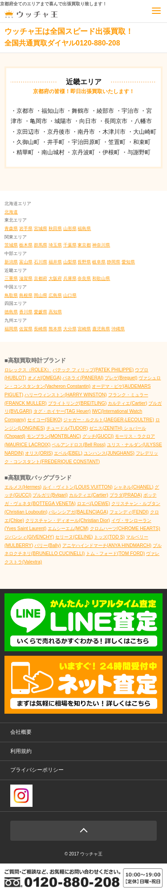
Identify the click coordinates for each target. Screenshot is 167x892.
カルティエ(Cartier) (127, 403)
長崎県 (40, 328)
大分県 (70, 328)
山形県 (70, 228)
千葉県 (70, 245)
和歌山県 (101, 278)
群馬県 (40, 245)
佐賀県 (26, 328)
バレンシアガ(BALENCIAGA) (78, 512)
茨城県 (11, 245)
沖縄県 (118, 328)
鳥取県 (11, 295)
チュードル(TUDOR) (67, 428)
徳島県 (11, 311)
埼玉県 (55, 245)
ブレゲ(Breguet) (121, 377)
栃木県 (26, 245)
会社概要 (21, 732)
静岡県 (113, 261)
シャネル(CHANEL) (133, 487)
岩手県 (26, 228)
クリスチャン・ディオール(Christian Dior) (67, 520)
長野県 (84, 261)
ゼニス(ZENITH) (106, 428)
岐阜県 (99, 261)
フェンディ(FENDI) (129, 512)
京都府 (40, 278)
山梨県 (70, 261)
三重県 (11, 278)
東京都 (84, 245)
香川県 (26, 311)
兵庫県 (70, 278)
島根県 (26, 295)
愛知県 (128, 261)
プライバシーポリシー (37, 770)
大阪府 (55, 278)
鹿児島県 (101, 328)
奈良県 (84, 278)
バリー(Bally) (47, 545)
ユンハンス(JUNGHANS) (109, 453)
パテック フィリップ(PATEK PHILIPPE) (93, 369)
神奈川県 (101, 245)
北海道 (11, 212)
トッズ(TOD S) (109, 536)
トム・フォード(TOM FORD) (115, 553)
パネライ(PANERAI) (82, 377)
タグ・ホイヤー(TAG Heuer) (62, 411)
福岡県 (11, 328)
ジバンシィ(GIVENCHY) (29, 536)
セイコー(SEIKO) (44, 419)
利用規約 (21, 751)
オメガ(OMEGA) (44, 377)
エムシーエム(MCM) (68, 528)
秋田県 (55, 228)
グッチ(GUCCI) (98, 436)
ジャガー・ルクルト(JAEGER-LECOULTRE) (108, 419)
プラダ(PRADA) (126, 495)
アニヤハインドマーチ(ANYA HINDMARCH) (106, 545)
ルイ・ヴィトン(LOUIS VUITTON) (77, 487)
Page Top (83, 831)
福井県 (55, 261)
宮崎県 (84, 328)
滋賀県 (26, 278)
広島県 (55, 295)
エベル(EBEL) (68, 453)
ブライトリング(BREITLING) (77, 403)
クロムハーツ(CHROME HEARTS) (125, 528)
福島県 (84, 228)
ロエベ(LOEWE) (93, 503)
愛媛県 (40, 311)
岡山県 (40, 295)
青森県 (11, 228)
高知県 (55, 311)
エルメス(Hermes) (22, 487)
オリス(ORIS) (39, 453)
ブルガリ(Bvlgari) (50, 495)
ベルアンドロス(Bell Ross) (79, 444)
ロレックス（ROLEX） (27, 369)
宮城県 (40, 228)
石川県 (40, 261)
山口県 (70, 295)
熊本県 (55, 328)
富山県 (26, 261)
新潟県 (11, 261)
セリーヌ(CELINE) (74, 536)
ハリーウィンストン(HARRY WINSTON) (65, 394)
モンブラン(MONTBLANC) (54, 436)
